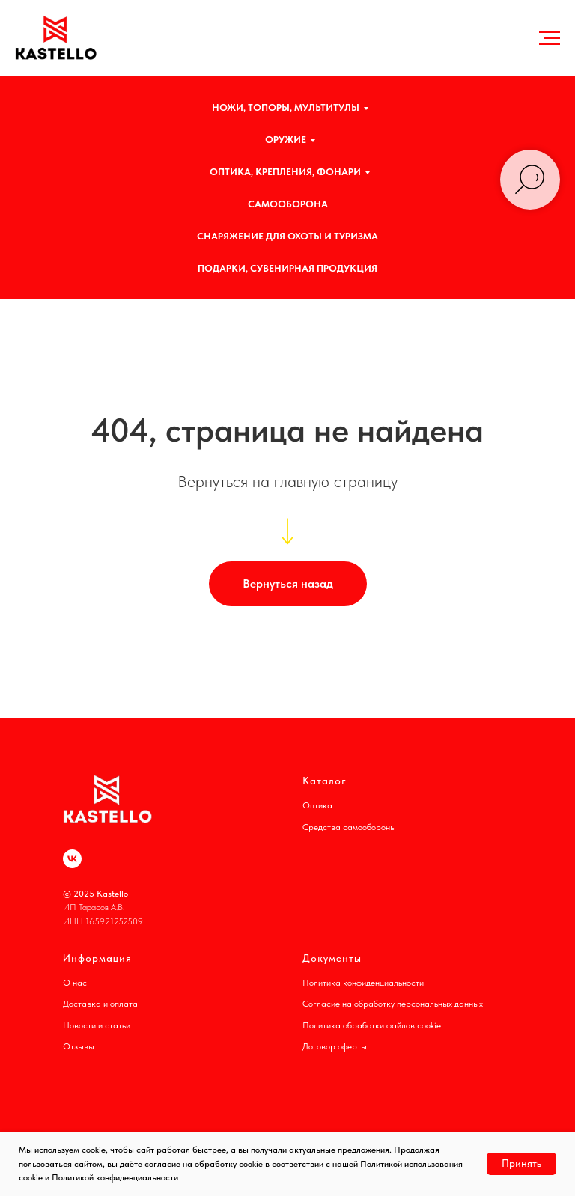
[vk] (72, 858)
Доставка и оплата (100, 1003)
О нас (75, 982)
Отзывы (78, 1046)
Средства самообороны (349, 827)
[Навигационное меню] (549, 38)
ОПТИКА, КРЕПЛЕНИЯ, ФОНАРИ (285, 171)
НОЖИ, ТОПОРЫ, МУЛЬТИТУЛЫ (285, 107)
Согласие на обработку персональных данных (392, 1003)
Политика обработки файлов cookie (371, 1025)
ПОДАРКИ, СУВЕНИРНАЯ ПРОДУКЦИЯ (287, 268)
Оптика (317, 805)
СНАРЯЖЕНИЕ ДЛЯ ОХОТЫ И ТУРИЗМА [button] (287, 236)
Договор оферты (334, 1046)
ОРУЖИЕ (285, 139)
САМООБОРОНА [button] (288, 204)
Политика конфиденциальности (363, 982)
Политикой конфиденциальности (115, 1177)
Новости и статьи (96, 1025)
